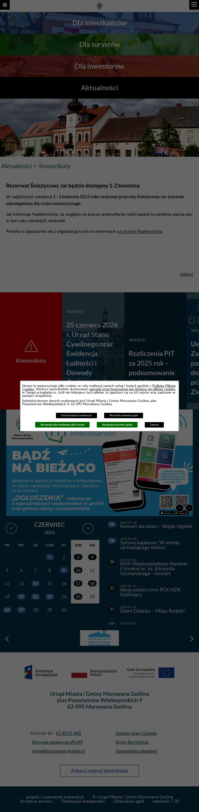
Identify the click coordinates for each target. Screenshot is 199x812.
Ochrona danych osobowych (76, 415)
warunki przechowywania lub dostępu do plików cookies (132, 389)
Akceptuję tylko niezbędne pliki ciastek (62, 424)
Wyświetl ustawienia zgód (123, 415)
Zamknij (154, 424)
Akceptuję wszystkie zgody (117, 424)
